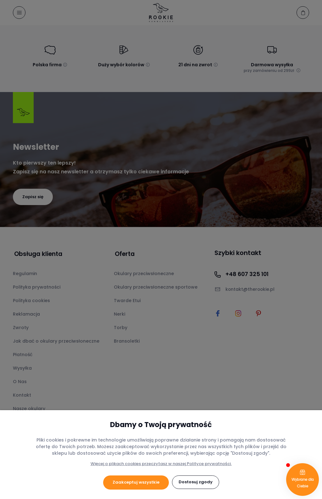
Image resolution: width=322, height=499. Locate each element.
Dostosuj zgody (196, 482)
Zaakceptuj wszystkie (136, 482)
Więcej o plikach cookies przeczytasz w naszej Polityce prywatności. (161, 464)
